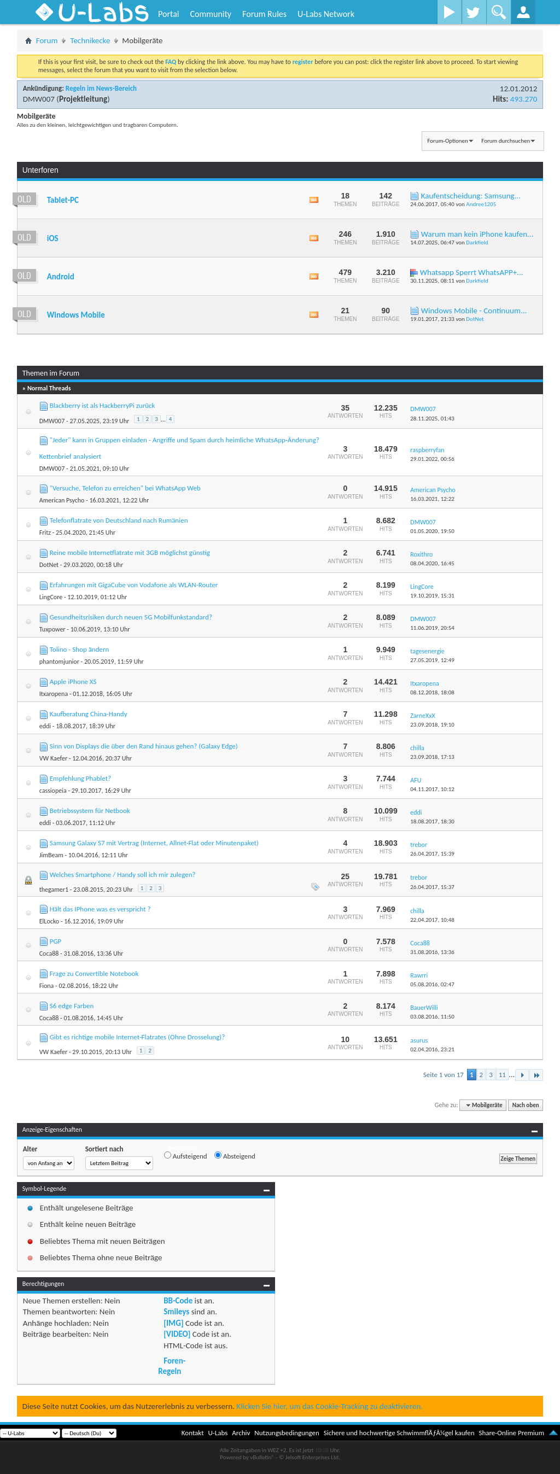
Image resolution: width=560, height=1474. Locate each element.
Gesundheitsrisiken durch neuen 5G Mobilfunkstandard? (131, 617)
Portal (168, 14)
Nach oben (525, 1105)
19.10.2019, (432, 595)
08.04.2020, (432, 563)
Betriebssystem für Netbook (90, 810)
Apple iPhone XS (73, 681)
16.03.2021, (432, 498)
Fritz (45, 532)
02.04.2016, (432, 1049)
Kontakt (193, 1433)
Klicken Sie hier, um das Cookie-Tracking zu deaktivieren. (329, 1406)
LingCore (50, 597)
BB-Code (178, 1301)
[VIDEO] (177, 1334)
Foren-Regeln (171, 1366)
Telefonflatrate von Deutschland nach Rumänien (119, 520)
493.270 (523, 99)
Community (210, 14)
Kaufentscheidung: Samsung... (471, 196)
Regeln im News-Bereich (101, 88)
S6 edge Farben (72, 1006)
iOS (53, 238)
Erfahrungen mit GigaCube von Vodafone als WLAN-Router (134, 585)
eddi (45, 726)
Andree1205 (481, 204)
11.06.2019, (432, 627)
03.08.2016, (432, 1016)
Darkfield (477, 242)
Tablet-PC (63, 200)
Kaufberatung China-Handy (88, 714)
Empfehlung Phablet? (80, 778)
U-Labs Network (326, 14)
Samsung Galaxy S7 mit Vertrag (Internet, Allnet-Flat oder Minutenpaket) (154, 843)
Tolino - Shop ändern (79, 649)
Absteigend (234, 1155)
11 (502, 1075)
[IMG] (173, 1323)
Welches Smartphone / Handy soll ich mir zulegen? (123, 874)
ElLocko (49, 921)
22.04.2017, (432, 919)
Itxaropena (53, 694)
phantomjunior (59, 661)
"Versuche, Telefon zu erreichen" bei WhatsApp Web (125, 488)
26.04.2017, (432, 853)
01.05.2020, (432, 531)
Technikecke (90, 40)
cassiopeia (53, 790)
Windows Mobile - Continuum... (474, 310)
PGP (56, 941)
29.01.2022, (432, 459)
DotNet (474, 319)
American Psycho (62, 500)
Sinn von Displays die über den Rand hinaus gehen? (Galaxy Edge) (144, 746)
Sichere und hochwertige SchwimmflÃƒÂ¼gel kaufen (399, 1433)
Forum (47, 40)
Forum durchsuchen (505, 140)
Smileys (176, 1312)
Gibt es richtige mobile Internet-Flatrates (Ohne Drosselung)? (137, 1037)
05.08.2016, (432, 984)
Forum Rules (264, 14)
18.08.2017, (432, 821)
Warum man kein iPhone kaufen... (477, 234)
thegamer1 (53, 889)
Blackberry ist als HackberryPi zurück (102, 405)
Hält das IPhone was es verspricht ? (100, 909)
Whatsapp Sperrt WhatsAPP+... (471, 272)
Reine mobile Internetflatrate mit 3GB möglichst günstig (130, 552)
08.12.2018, (432, 692)
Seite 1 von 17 (443, 1075)
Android (60, 277)
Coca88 (49, 953)
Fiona (46, 986)
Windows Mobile (76, 315)
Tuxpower (52, 629)
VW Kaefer (53, 758)
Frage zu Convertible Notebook (94, 973)
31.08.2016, (432, 952)
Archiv (241, 1433)
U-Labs (218, 1433)
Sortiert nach (104, 1149)
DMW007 (39, 99)
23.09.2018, (432, 724)
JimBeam (51, 855)
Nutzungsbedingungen (286, 1433)
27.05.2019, (432, 660)
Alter (30, 1149)
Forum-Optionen (447, 140)
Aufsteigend (185, 1155)
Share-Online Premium (511, 1433)
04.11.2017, (432, 789)
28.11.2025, (432, 418)
